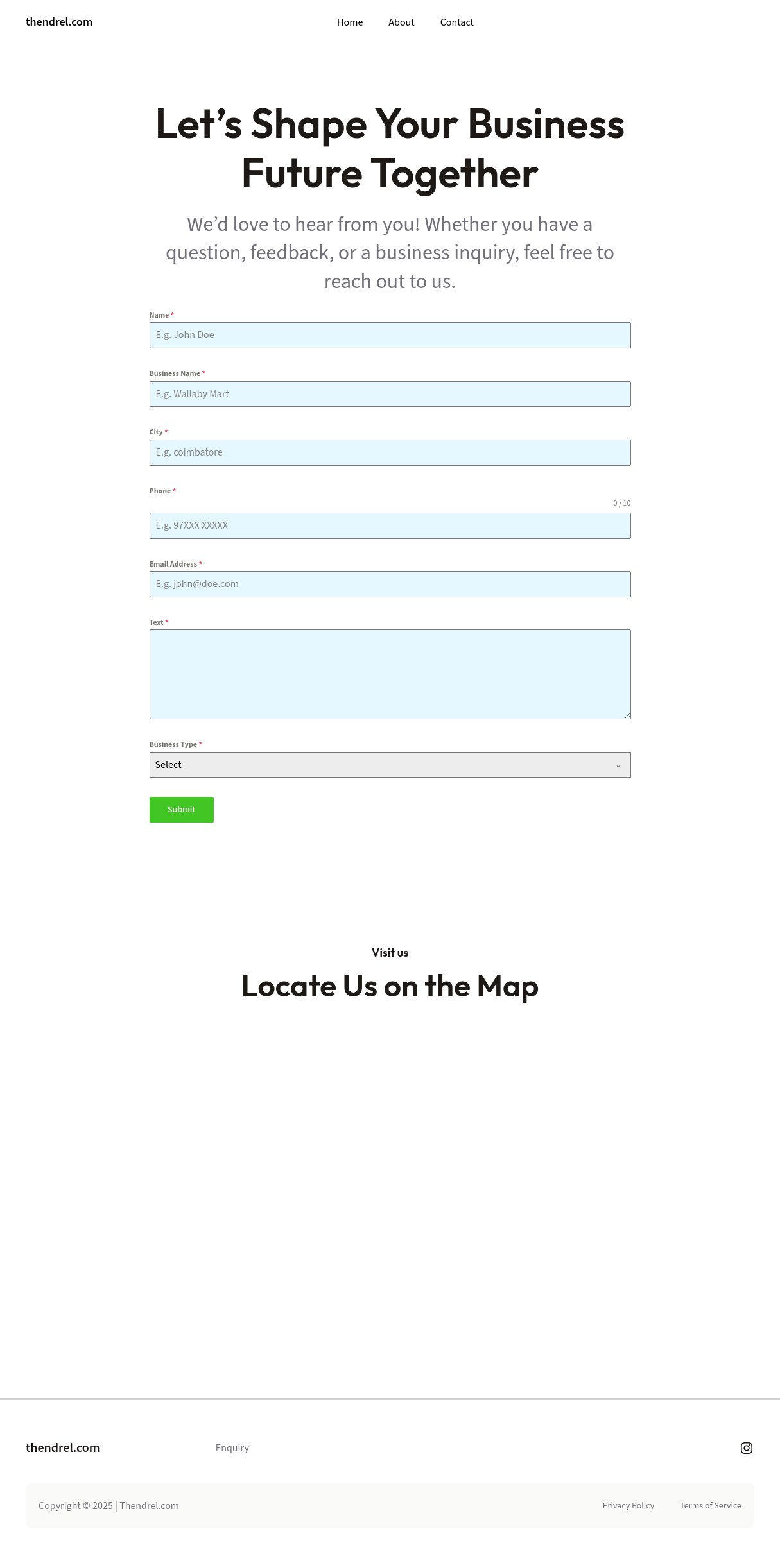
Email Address (176, 564)
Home (350, 22)
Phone (163, 491)
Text (159, 622)
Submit (181, 809)
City (159, 432)
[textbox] (378, 765)
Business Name (178, 373)
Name (162, 315)
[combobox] (390, 765)
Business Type (176, 744)
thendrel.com (59, 22)
